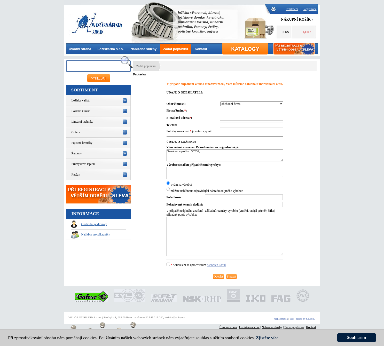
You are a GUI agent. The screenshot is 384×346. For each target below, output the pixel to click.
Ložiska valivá (81, 100)
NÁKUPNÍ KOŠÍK (296, 19)
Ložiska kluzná (81, 111)
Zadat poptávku (175, 49)
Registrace (310, 9)
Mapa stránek (281, 318)
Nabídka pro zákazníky (90, 234)
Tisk (291, 318)
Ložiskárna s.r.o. (110, 49)
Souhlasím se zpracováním (196, 265)
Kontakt (201, 49)
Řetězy (76, 174)
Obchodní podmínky (89, 224)
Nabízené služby (143, 49)
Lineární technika (82, 121)
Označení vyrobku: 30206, (225, 155)
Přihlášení (292, 9)
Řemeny (77, 153)
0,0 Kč (307, 32)
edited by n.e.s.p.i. (305, 318)
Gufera (76, 132)
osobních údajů (216, 265)
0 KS (286, 32)
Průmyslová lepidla (84, 164)
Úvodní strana (80, 49)
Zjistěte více (267, 337)
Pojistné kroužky (82, 143)
